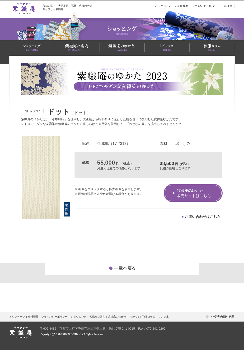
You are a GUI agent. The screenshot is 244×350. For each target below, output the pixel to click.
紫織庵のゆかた (117, 316)
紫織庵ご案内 (97, 316)
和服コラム (148, 316)
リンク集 (163, 316)
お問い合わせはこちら (203, 217)
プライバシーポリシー (55, 316)
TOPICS (134, 316)
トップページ (17, 316)
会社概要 (33, 316)
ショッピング (78, 316)
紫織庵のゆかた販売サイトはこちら (194, 193)
